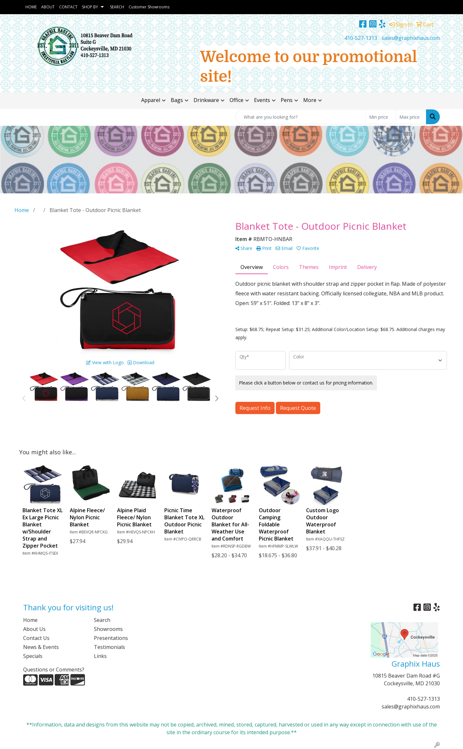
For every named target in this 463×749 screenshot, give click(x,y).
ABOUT (48, 7)
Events (262, 100)
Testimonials (109, 647)
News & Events (41, 647)
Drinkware (206, 100)
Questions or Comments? (53, 669)
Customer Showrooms (149, 7)
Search (102, 620)
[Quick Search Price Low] (381, 116)
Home (30, 620)
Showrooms (108, 629)
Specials (32, 656)
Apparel (150, 100)
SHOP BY (90, 7)
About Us (34, 629)
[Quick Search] (300, 116)
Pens (287, 100)
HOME (31, 7)
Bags (177, 100)
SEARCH (117, 7)
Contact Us (36, 638)
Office (236, 100)
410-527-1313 (360, 38)
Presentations (111, 638)
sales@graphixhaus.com (411, 38)
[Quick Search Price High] (411, 116)
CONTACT (68, 7)
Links (100, 656)
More (309, 100)
